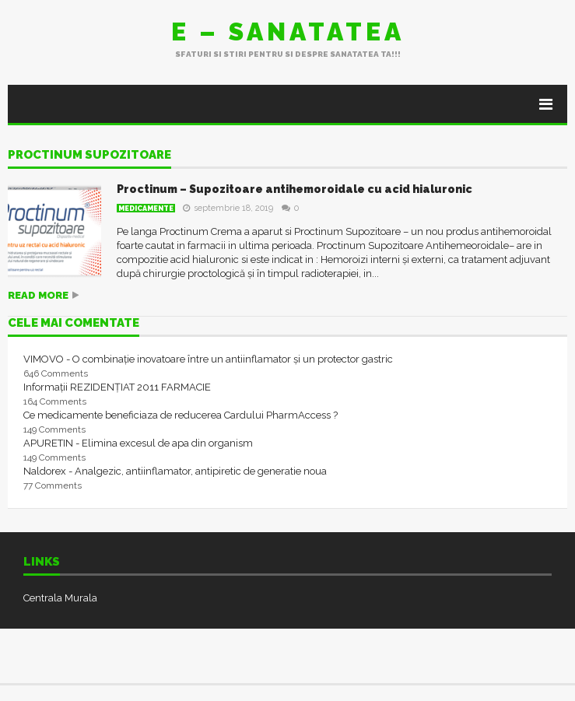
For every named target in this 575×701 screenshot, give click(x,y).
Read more (38, 295)
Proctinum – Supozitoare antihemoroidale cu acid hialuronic (294, 189)
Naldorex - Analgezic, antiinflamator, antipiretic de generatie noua (175, 471)
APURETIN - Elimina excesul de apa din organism (138, 443)
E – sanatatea (288, 31)
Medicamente (146, 208)
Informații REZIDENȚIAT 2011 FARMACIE (117, 387)
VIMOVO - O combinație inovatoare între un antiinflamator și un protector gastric (208, 359)
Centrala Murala (60, 598)
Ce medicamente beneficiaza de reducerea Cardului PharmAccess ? (180, 415)
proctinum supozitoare (89, 155)
